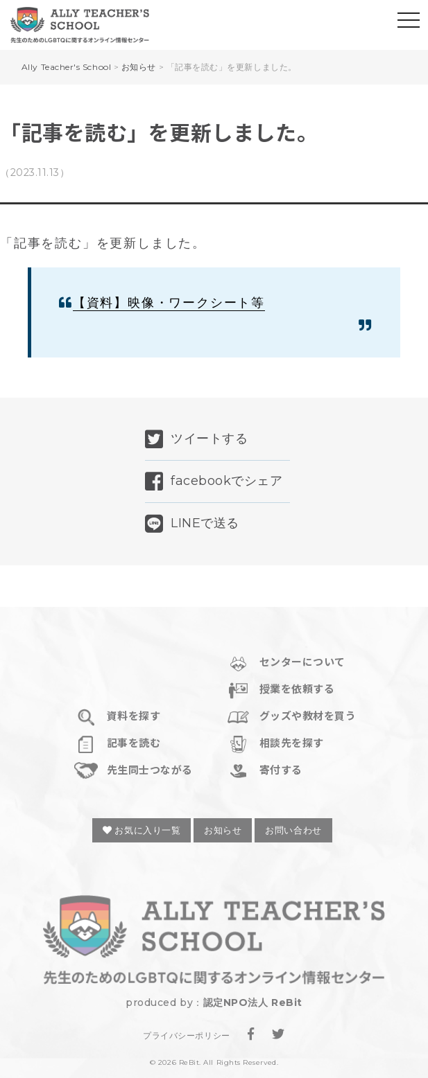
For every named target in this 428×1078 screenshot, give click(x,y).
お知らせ (222, 830)
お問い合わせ (293, 830)
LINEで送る (192, 523)
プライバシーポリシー (186, 1035)
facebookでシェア (213, 481)
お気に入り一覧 (141, 830)
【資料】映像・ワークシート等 (169, 302)
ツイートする (196, 439)
